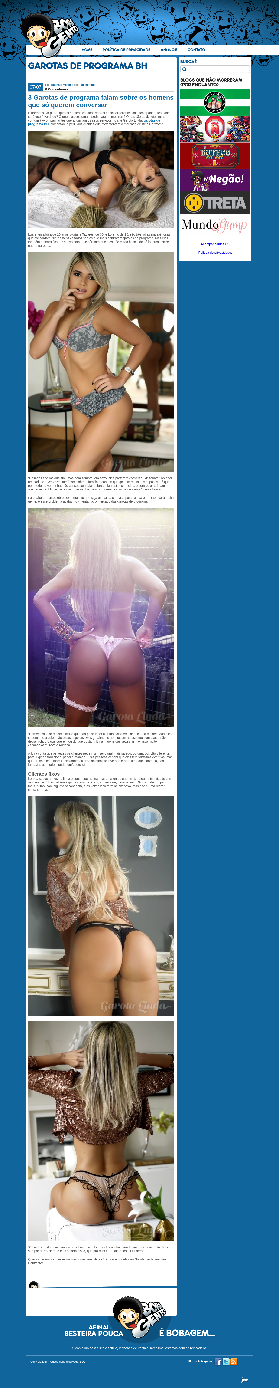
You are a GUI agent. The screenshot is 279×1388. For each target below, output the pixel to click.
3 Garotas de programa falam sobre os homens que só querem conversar (101, 101)
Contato (196, 50)
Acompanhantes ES (215, 244)
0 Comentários (56, 89)
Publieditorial (87, 84)
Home (87, 50)
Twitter (226, 1362)
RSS (234, 1362)
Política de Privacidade (126, 50)
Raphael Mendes (62, 84)
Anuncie (169, 50)
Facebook (218, 1362)
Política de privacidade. (215, 252)
